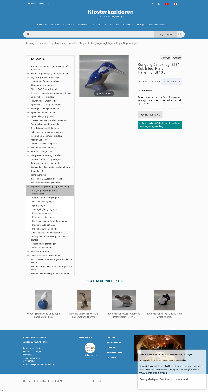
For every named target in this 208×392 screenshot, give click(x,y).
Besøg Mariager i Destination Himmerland (163, 379)
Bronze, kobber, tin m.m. (42, 151)
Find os (110, 337)
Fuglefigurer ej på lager (43, 217)
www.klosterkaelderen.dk (153, 373)
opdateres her (179, 360)
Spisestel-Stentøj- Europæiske (45, 124)
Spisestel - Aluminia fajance (44, 112)
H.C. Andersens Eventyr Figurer (45, 182)
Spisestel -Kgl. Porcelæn (42, 97)
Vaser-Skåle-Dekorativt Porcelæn (46, 136)
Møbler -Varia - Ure (39, 140)
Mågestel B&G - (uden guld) (45, 229)
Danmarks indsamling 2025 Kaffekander (50, 273)
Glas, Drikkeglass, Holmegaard (45, 128)
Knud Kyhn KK (37, 171)
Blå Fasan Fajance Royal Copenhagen (49, 221)
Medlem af (85, 337)
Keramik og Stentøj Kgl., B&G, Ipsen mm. (50, 73)
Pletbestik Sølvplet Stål (41, 247)
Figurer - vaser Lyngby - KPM (44, 101)
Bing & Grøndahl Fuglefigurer (45, 197)
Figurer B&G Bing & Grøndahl (44, 89)
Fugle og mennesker (42, 213)
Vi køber (114, 24)
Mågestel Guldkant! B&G (43, 225)
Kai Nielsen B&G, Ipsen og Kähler (46, 179)
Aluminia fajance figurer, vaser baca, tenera (51, 93)
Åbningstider (98, 24)
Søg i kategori (166, 34)
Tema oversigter (38, 175)
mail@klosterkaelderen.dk (42, 364)
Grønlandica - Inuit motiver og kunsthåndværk (52, 167)
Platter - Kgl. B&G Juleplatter (44, 143)
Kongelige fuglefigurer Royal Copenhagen (114, 43)
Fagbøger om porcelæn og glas (46, 163)
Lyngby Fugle (38, 205)
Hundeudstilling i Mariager (43, 244)
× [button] (203, 352)
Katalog (42, 24)
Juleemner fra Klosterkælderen (45, 255)
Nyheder (82, 24)
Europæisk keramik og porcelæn (46, 155)
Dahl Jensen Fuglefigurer (44, 201)
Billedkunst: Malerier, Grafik (43, 147)
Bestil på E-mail (150, 114)
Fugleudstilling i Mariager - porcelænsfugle (62, 43)
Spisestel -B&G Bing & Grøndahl (46, 104)
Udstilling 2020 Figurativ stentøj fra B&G (49, 232)
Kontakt (128, 24)
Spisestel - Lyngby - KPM (42, 116)
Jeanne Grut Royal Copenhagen (46, 159)
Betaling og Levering (62, 24)
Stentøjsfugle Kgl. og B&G (44, 209)
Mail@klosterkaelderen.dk (152, 24)
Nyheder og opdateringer (43, 85)
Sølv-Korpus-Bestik (40, 251)
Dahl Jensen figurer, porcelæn (45, 81)
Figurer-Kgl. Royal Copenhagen (45, 77)
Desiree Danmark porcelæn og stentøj (49, 120)
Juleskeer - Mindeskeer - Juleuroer (47, 132)
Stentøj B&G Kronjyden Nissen (45, 108)
